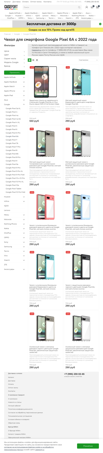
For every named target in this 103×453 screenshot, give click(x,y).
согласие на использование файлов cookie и (23, 447)
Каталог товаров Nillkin (17, 429)
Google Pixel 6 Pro (13, 128)
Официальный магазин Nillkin (19, 433)
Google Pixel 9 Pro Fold (15, 170)
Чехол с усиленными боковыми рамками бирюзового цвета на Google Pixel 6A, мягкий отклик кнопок (42, 283)
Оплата (25, 2)
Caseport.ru (36, 45)
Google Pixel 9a (12, 160)
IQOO (37, 16)
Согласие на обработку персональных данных (25, 408)
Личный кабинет (14, 401)
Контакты (47, 2)
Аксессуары (87, 18)
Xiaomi (69, 18)
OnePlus (11, 18)
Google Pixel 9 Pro (13, 163)
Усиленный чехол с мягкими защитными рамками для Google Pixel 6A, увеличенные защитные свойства (79, 345)
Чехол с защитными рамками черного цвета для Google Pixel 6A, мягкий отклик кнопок (80, 282)
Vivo (60, 18)
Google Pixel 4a (12, 111)
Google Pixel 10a (12, 180)
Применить (15, 68)
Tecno (52, 18)
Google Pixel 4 (11, 107)
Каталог (7, 2)
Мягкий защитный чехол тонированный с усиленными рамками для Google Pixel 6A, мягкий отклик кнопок (45, 160)
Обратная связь (14, 418)
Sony (31, 18)
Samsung (41, 18)
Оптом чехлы (36, 2)
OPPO (21, 18)
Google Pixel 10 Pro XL (15, 177)
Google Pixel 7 (11, 135)
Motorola (64, 16)
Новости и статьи (14, 398)
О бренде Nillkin (14, 426)
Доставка (16, 2)
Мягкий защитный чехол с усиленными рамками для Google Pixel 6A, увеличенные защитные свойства (79, 160)
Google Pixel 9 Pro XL (14, 166)
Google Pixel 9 (11, 156)
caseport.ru (39, 450)
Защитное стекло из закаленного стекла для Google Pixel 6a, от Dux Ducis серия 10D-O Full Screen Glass (44, 97)
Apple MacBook (32, 13)
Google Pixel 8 (11, 146)
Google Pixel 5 (11, 121)
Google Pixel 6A (12, 132)
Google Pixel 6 (11, 125)
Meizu (54, 16)
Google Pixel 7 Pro (13, 142)
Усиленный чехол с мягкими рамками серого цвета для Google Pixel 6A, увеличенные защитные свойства (43, 345)
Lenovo (45, 16)
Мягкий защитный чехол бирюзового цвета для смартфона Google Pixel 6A (80, 97)
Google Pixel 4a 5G (13, 114)
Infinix (29, 16)
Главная (7, 29)
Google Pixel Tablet (13, 184)
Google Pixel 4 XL (13, 118)
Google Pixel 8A (12, 149)
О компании (12, 394)
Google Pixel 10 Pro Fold (15, 187)
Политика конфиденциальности (20, 404)
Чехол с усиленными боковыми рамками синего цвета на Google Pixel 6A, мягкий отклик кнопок (79, 222)
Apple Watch (48, 13)
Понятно (88, 446)
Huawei (19, 16)
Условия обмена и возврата (18, 415)
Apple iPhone (63, 13)
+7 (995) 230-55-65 (91, 2)
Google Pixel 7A (12, 139)
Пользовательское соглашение (20, 411)
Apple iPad (78, 13)
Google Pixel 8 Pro (13, 153)
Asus (89, 13)
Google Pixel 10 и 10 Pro (15, 173)
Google (9, 16)
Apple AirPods (15, 13)
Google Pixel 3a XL (13, 104)
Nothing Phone (79, 16)
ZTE (77, 18)
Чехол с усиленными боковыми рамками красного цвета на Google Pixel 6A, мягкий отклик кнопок (44, 222)
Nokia (92, 16)
